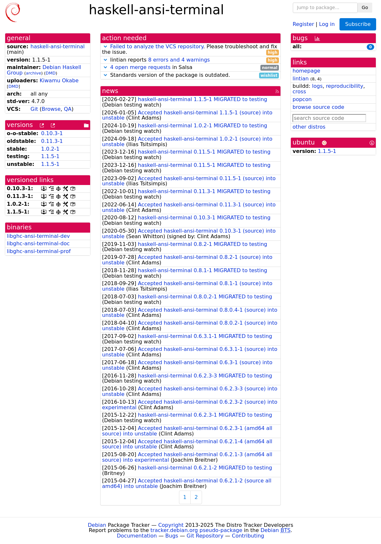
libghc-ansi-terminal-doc (38, 243)
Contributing (248, 536)
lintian (300, 78)
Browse (51, 109)
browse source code (318, 107)
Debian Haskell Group (44, 70)
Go (365, 7)
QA (68, 109)
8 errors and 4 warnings (179, 60)
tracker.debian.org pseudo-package (196, 530)
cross (299, 91)
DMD (51, 73)
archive (33, 73)
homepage (306, 71)
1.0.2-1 (50, 149)
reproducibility (344, 86)
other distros (308, 127)
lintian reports (190, 60)
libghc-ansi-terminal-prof (39, 251)
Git (34, 109)
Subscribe (358, 24)
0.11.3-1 (52, 141)
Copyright (171, 525)
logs (317, 86)
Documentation (137, 536)
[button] (105, 46)
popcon (302, 99)
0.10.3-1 (52, 133)
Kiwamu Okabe (59, 80)
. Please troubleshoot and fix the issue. (190, 49)
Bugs (171, 536)
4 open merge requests (140, 67)
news (110, 91)
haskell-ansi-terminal (57, 46)
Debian (97, 525)
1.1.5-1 (50, 156)
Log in (327, 24)
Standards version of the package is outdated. (190, 75)
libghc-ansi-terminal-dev (38, 236)
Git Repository (205, 536)
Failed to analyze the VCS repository (156, 46)
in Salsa (190, 67)
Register (303, 24)
